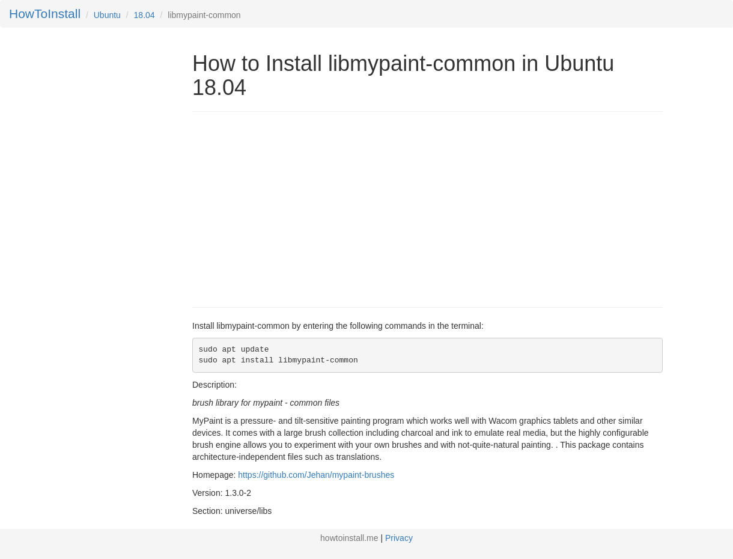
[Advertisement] (293, 208)
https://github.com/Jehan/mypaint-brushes (316, 475)
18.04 (144, 15)
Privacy (399, 538)
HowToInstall (45, 13)
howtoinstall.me (349, 538)
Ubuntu (107, 15)
